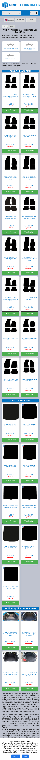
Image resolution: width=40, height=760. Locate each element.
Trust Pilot (31, 19)
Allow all (15, 756)
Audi (5, 26)
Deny (25, 756)
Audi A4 (11, 26)
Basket (33, 13)
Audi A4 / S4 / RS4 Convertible (29, 48)
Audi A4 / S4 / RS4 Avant (11, 47)
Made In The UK (9, 20)
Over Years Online (20, 19)
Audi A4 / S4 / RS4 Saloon (10, 58)
